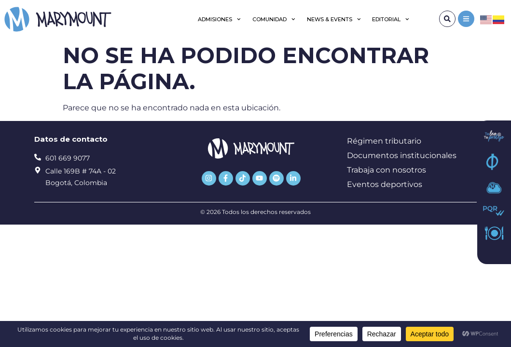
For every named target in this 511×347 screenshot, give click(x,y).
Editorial (390, 19)
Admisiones (219, 19)
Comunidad (273, 19)
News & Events (334, 19)
